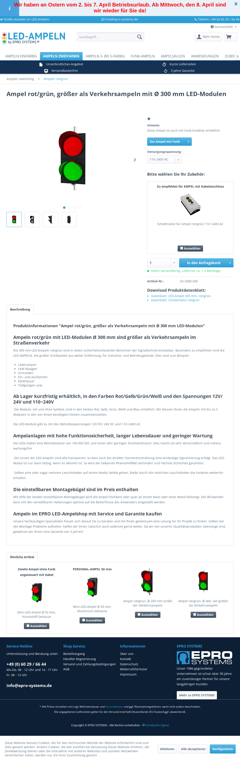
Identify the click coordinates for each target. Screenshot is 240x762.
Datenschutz (129, 664)
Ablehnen (167, 749)
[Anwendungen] (205, 56)
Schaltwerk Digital (155, 725)
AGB (66, 669)
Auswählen (190, 248)
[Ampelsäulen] (173, 56)
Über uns (126, 654)
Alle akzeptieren (193, 749)
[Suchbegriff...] (110, 37)
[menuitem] (110, 37)
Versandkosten (114, 706)
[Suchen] (139, 37)
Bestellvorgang (74, 654)
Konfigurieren (222, 749)
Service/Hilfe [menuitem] (222, 27)
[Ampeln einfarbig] (21, 56)
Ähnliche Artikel (22, 557)
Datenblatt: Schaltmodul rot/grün (173, 300)
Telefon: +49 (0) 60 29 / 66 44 (217, 19)
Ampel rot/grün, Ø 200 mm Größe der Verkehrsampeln (147, 603)
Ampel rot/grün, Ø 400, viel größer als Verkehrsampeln (203, 603)
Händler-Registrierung (79, 659)
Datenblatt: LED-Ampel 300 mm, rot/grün (179, 296)
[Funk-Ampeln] (143, 56)
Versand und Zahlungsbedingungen (89, 664)
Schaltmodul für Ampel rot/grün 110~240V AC (190, 224)
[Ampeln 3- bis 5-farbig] (105, 56)
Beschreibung (20, 309)
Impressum (128, 674)
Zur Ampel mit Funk (169, 141)
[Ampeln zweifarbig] (61, 56)
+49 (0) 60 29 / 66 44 (26, 664)
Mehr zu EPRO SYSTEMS (197, 695)
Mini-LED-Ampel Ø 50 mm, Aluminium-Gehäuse (92, 609)
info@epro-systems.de (119, 19)
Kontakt (125, 659)
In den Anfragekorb (209, 262)
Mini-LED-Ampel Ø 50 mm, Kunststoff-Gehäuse (36, 614)
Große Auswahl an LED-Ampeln (24, 19)
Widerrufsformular (133, 669)
